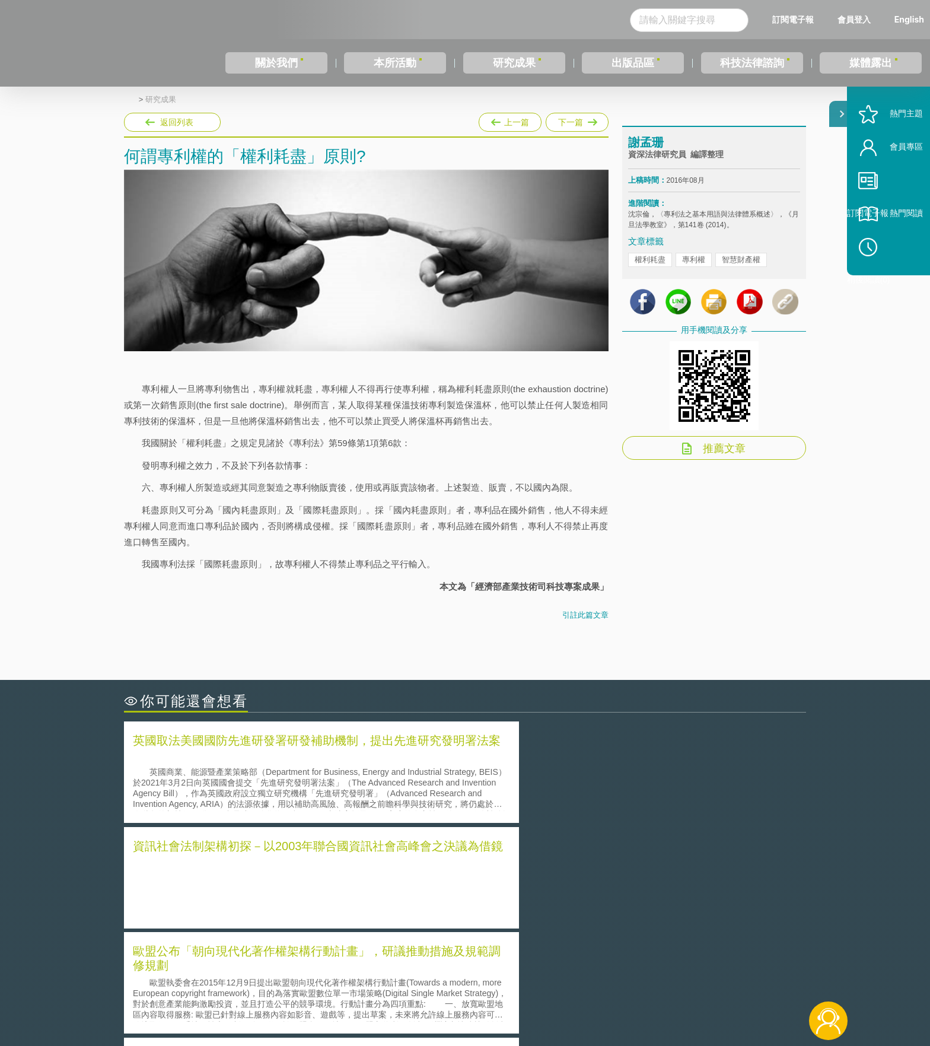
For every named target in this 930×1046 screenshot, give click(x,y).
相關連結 (703, 980)
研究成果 (514, 63)
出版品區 (632, 63)
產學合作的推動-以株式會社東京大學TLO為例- (565, 916)
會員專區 (889, 183)
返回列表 (176, 122)
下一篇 (577, 120)
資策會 (634, 980)
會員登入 (854, 19)
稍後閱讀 (895, 283)
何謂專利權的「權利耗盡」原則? (538, 900)
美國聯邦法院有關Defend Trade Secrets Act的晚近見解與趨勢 (255, 883)
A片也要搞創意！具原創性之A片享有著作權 (560, 883)
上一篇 (510, 120)
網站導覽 (541, 997)
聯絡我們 (468, 997)
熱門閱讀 (889, 249)
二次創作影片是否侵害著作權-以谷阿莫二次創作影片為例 (245, 866)
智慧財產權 (741, 270)
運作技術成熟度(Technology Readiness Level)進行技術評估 (250, 900)
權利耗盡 (650, 270)
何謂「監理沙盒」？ (514, 866)
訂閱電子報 (793, 19)
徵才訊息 (541, 980)
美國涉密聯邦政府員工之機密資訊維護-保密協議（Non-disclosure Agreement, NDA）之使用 (286, 916)
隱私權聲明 (472, 980)
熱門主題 (889, 150)
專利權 (693, 270)
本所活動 (395, 63)
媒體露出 (870, 63)
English (909, 19)
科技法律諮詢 (752, 63)
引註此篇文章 (585, 615)
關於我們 (276, 63)
